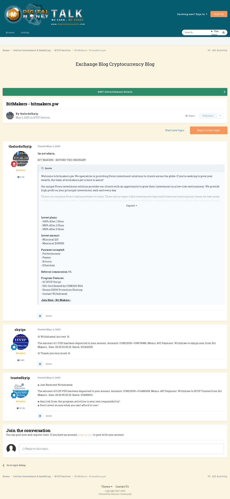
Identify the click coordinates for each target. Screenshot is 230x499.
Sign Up (219, 14)
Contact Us (122, 486)
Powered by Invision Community (115, 494)
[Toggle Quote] (42, 168)
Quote (49, 315)
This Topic (215, 33)
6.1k (20, 176)
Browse (10, 32)
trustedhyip (20, 378)
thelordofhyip (29, 113)
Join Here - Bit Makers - (56, 300)
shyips (20, 329)
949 (20, 360)
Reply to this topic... (35, 448)
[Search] (196, 32)
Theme (106, 486)
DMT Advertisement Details (115, 91)
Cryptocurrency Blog (131, 64)
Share (190, 115)
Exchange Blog (92, 64)
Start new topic (174, 130)
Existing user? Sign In (192, 14)
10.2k (21, 408)
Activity (25, 32)
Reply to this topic (208, 130)
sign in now (85, 434)
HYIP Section (41, 117)
